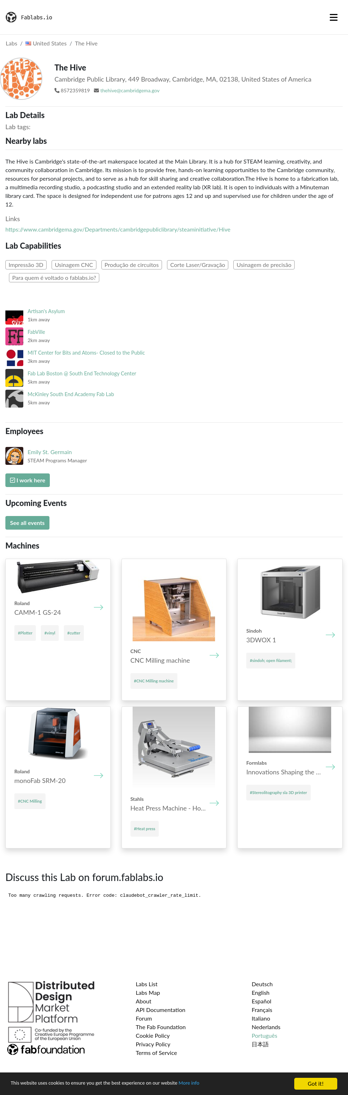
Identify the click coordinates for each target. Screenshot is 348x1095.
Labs (11, 43)
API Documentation (161, 1009)
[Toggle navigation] (333, 17)
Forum (144, 1018)
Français (262, 1009)
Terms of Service (156, 1052)
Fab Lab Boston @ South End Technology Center (82, 373)
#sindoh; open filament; (271, 660)
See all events (27, 522)
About (144, 1001)
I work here (27, 480)
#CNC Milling (30, 801)
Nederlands (266, 1026)
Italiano (261, 1018)
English (261, 992)
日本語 (260, 1044)
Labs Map (148, 992)
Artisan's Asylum (46, 311)
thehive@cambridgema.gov (129, 90)
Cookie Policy (153, 1035)
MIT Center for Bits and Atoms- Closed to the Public (86, 353)
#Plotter (25, 633)
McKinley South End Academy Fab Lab (71, 394)
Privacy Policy (153, 1044)
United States (46, 43)
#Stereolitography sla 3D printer (278, 792)
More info (220, 1084)
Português (264, 1035)
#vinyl (49, 633)
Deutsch (262, 983)
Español (261, 1001)
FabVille (36, 332)
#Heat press (145, 828)
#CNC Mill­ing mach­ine (154, 680)
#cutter (73, 633)
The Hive (86, 43)
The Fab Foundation (161, 1026)
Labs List (147, 983)
